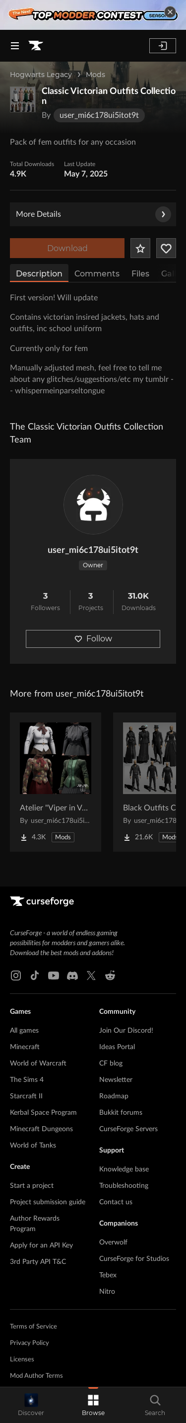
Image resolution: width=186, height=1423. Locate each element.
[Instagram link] (16, 975)
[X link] (91, 975)
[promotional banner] (93, 15)
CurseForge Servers (128, 1129)
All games (24, 1030)
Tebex (108, 1275)
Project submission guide (47, 1202)
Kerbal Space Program (43, 1112)
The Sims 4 (27, 1079)
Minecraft (25, 1047)
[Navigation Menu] (15, 46)
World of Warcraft (38, 1063)
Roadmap (113, 1096)
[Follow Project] (166, 248)
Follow (93, 638)
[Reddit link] (110, 975)
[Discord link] (72, 975)
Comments (97, 273)
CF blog (111, 1063)
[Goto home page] (36, 46)
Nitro (107, 1291)
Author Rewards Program (35, 1224)
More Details (93, 214)
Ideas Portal (117, 1047)
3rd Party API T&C (38, 1261)
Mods (95, 74)
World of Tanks (33, 1145)
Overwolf (113, 1242)
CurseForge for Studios (134, 1258)
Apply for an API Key (41, 1245)
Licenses (22, 1359)
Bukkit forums (120, 1112)
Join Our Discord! (126, 1030)
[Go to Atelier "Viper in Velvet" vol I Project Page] (55, 782)
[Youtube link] (54, 975)
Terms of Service (33, 1327)
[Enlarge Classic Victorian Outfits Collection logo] (23, 99)
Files (140, 273)
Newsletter (115, 1079)
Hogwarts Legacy (41, 74)
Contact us (115, 1202)
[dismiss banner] (170, 12)
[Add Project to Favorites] (140, 248)
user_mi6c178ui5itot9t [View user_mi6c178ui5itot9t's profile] (93, 550)
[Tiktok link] (35, 975)
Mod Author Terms (36, 1376)
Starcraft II (26, 1096)
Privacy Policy (29, 1343)
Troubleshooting (123, 1185)
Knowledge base (124, 1169)
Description (39, 273)
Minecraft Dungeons (41, 1129)
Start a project (32, 1185)
